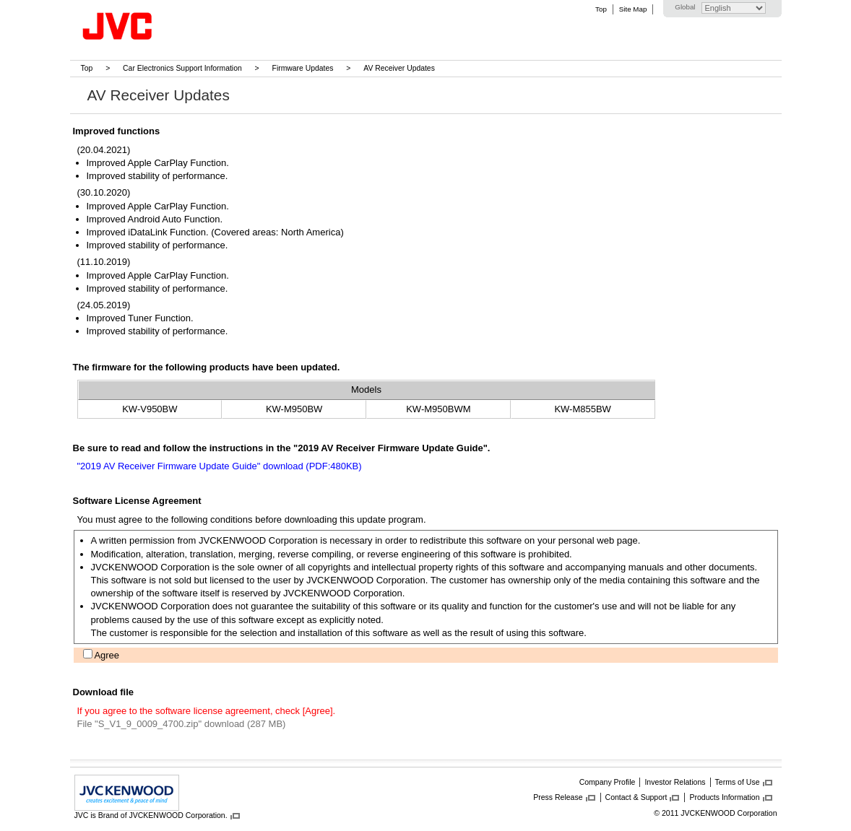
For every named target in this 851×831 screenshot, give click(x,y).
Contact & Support (636, 797)
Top (601, 9)
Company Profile (607, 782)
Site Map (633, 9)
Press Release (557, 797)
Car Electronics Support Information (182, 68)
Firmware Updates (303, 68)
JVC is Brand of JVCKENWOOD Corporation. (151, 815)
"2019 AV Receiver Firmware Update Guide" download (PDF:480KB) (219, 466)
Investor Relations (674, 782)
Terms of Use (737, 782)
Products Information (724, 797)
